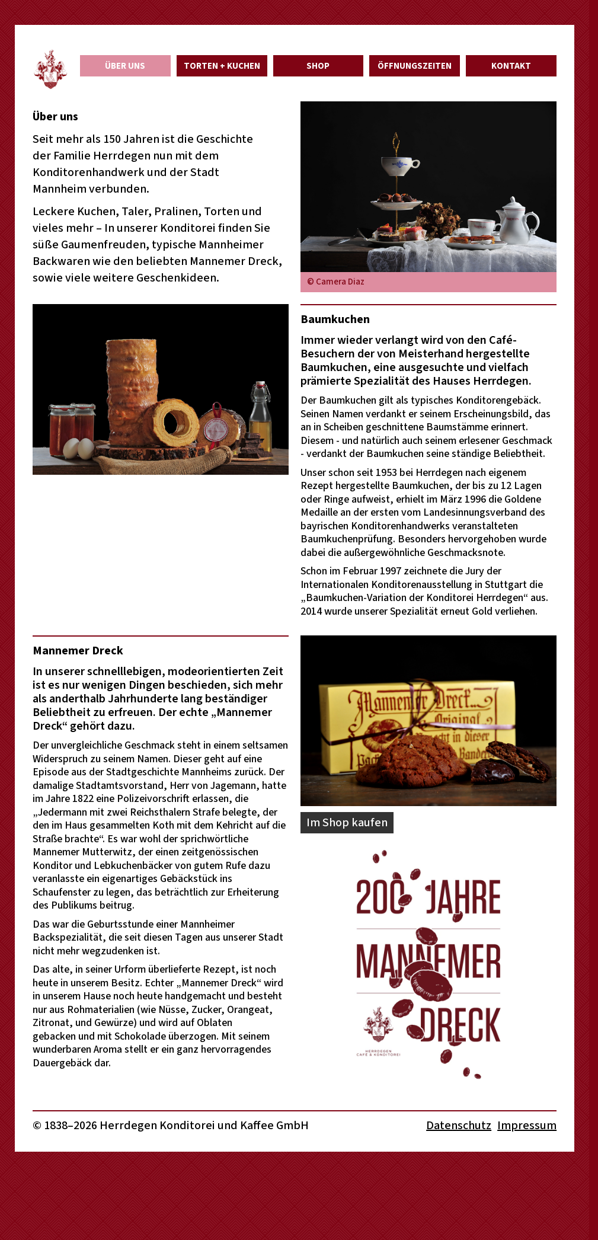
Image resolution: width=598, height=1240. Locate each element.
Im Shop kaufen (347, 822)
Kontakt (511, 66)
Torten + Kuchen (222, 66)
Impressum (527, 1125)
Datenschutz (458, 1125)
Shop (318, 66)
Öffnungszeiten (415, 66)
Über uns (125, 66)
